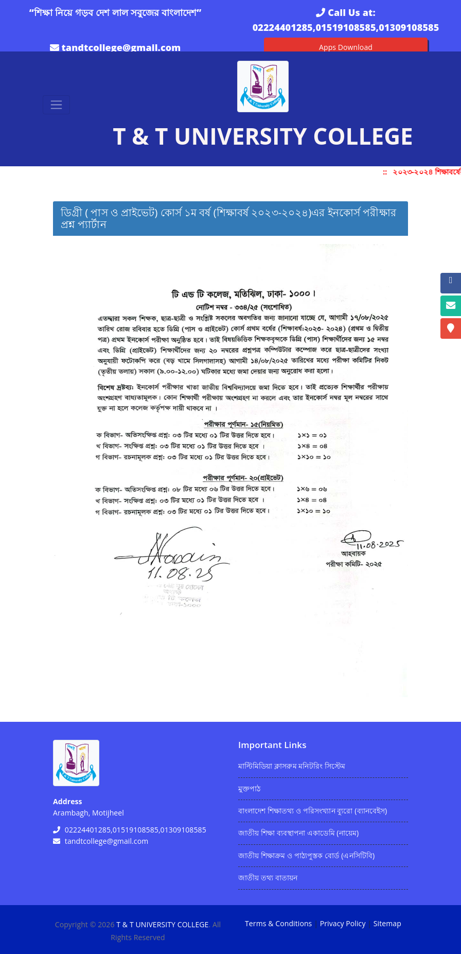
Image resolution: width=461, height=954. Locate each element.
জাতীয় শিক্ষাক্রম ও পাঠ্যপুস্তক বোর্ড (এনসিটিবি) (306, 855)
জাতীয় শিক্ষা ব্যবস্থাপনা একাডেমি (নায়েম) (298, 833)
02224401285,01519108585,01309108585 (346, 27)
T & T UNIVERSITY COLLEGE (162, 924)
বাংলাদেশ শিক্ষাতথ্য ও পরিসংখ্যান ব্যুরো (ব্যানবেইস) (312, 811)
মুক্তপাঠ (249, 788)
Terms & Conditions (278, 923)
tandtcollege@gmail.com (121, 47)
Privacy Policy (343, 923)
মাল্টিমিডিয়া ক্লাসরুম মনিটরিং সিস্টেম (291, 766)
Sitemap (387, 923)
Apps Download (346, 47)
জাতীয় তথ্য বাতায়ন (267, 877)
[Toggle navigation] (56, 104)
